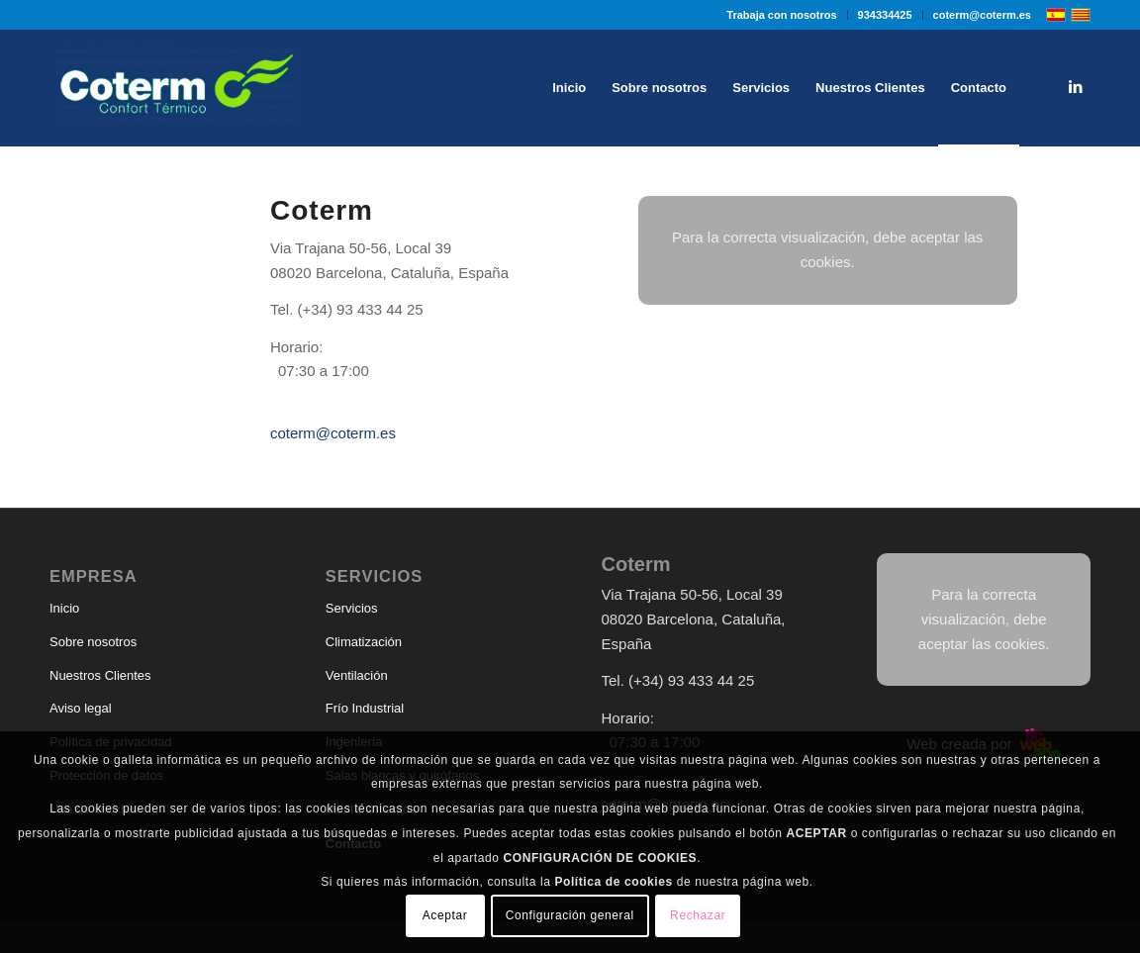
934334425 (885, 15)
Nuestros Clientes (100, 675)
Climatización (364, 641)
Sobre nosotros (93, 641)
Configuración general (570, 915)
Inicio (64, 608)
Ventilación (357, 675)
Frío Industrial (365, 708)
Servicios (352, 608)
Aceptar (445, 915)
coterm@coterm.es (982, 15)
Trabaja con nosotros (781, 15)
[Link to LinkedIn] (1076, 87)
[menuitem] (781, 15)
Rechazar (697, 915)
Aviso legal (80, 708)
